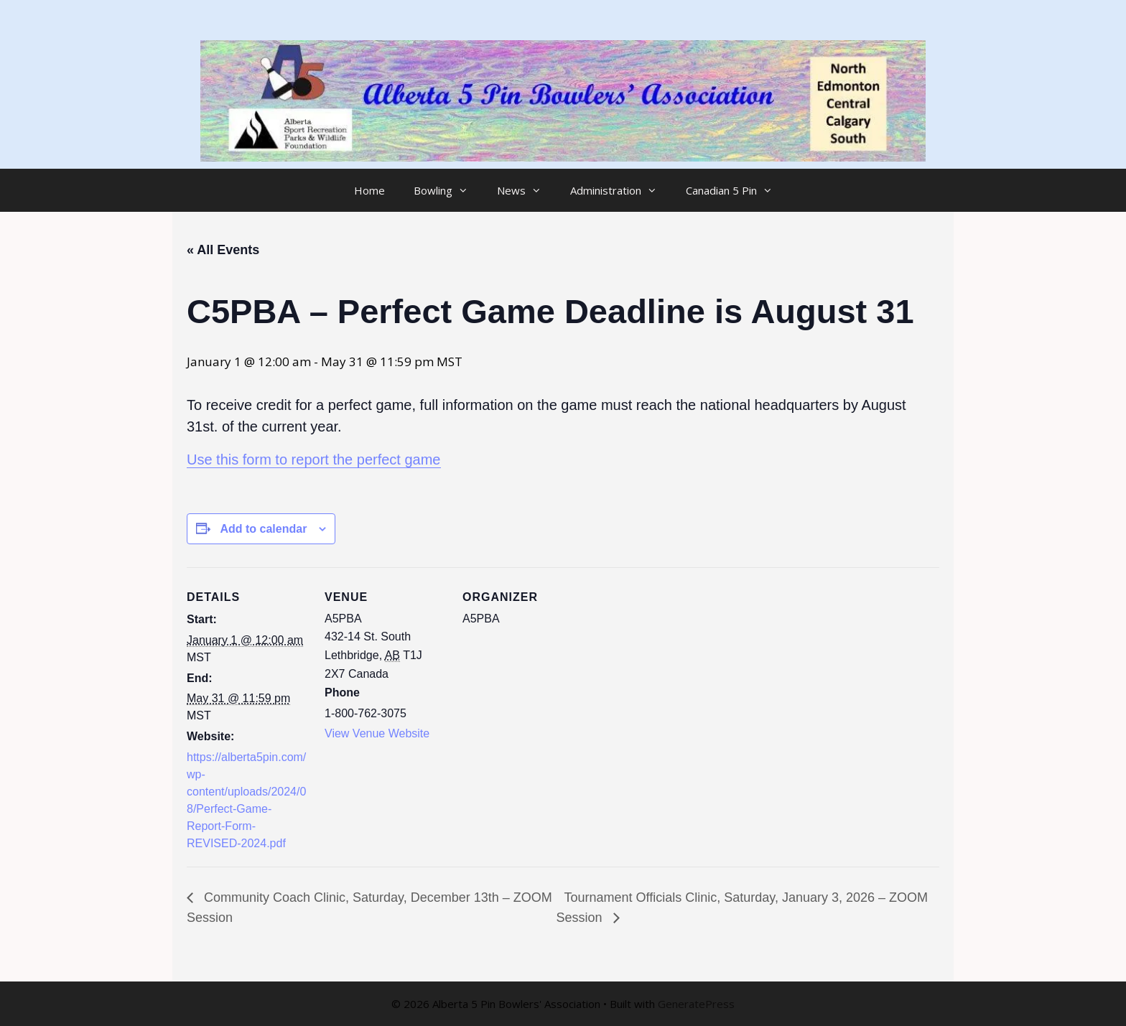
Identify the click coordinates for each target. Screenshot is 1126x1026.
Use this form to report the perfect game (314, 459)
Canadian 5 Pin (736, 190)
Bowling (448, 190)
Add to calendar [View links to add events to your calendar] (263, 529)
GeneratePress (696, 1004)
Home (369, 190)
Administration (620, 190)
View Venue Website (377, 733)
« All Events (223, 250)
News (526, 190)
